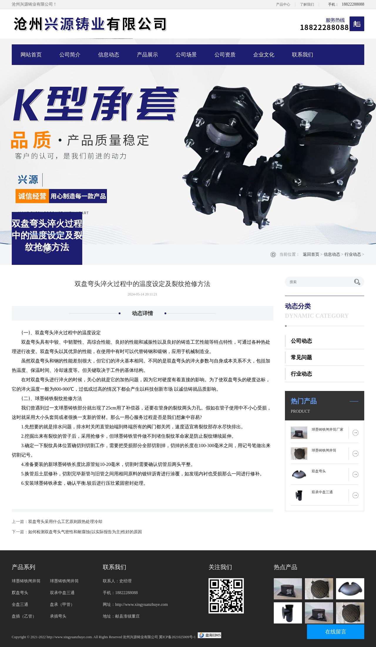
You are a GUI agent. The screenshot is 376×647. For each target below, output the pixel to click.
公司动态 (301, 341)
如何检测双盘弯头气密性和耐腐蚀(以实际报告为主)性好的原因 (85, 532)
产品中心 (283, 4)
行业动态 (353, 254)
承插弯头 (58, 616)
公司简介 (69, 55)
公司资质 (225, 55)
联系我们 (302, 55)
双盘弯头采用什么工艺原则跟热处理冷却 (65, 521)
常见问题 (301, 357)
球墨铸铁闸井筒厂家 (327, 429)
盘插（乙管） (24, 616)
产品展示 (147, 55)
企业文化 (263, 55)
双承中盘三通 (322, 492)
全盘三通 (20, 604)
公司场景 (186, 55)
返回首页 (311, 254)
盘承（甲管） (62, 604)
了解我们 (307, 4)
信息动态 (108, 55)
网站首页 (31, 55)
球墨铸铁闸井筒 (324, 450)
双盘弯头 (319, 471)
